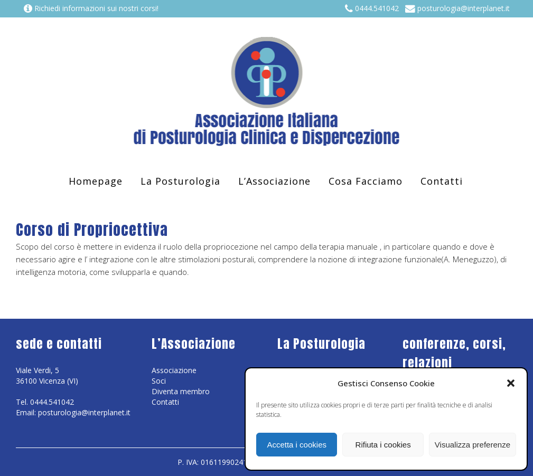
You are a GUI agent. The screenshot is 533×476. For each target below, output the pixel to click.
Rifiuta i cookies (383, 444)
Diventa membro (181, 391)
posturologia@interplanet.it (457, 8)
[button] (511, 383)
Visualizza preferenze (472, 444)
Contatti (165, 402)
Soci (159, 381)
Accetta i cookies (296, 444)
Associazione (174, 370)
